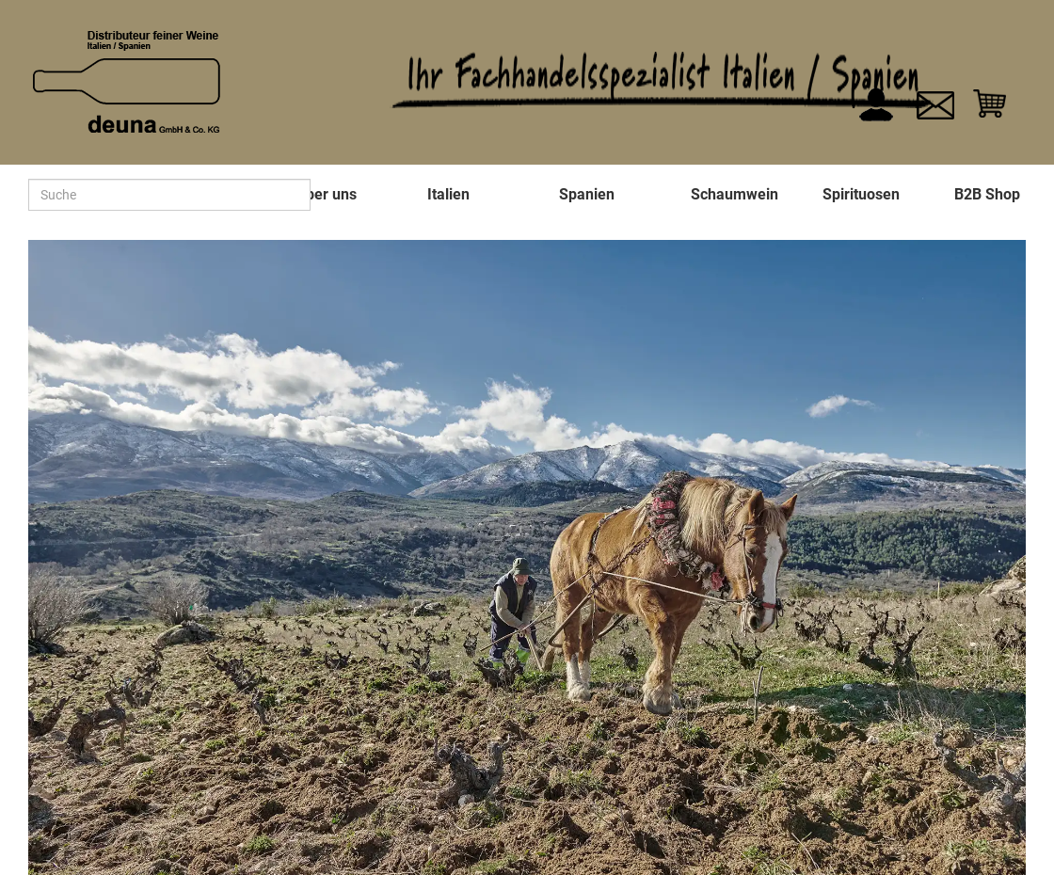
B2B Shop (987, 194)
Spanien (587, 194)
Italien (448, 194)
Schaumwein (734, 194)
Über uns (326, 194)
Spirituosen (861, 194)
